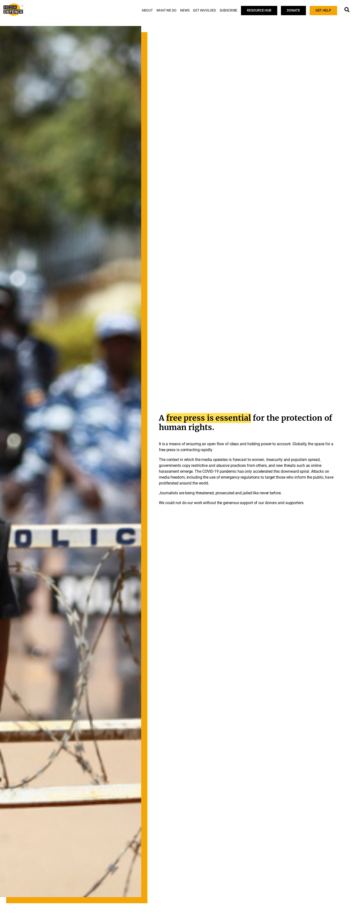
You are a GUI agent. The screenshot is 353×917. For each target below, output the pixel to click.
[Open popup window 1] (347, 9)
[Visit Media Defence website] (13, 9)
